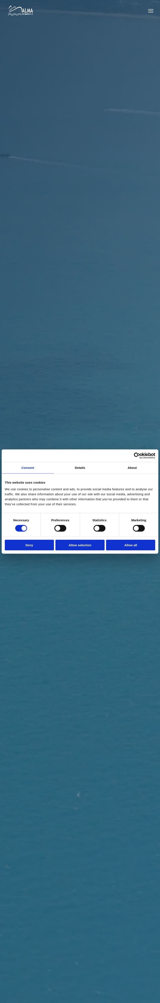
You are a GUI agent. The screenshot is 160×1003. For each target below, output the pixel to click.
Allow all (130, 545)
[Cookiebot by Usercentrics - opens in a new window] (137, 456)
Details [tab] (80, 467)
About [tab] (132, 467)
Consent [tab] (27, 467)
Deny (29, 545)
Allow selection (80, 545)
